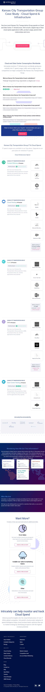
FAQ (5, 669)
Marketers (22, 639)
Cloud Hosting (12, 202)
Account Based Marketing (26, 655)
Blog (5, 664)
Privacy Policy (16, 684)
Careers (6, 674)
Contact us (6, 667)
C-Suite (22, 644)
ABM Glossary (7, 679)
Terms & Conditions (8, 684)
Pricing (5, 644)
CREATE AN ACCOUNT (22, 45)
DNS (8, 322)
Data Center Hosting (14, 382)
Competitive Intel (24, 653)
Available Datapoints (9, 642)
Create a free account (22, 544)
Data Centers (7, 653)
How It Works (7, 639)
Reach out (23, 133)
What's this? (17, 89)
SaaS (9, 262)
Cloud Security (7, 658)
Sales (21, 642)
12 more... (37, 81)
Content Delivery (12, 163)
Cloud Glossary (7, 676)
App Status (6, 672)
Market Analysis (24, 651)
